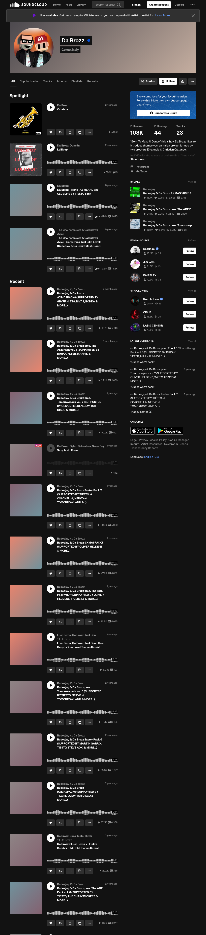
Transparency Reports (144, 448)
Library (81, 4)
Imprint (134, 444)
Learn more (144, 104)
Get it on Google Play (169, 431)
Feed (69, 4)
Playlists (76, 81)
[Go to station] (148, 81)
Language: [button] (144, 457)
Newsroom (171, 444)
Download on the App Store (142, 431)
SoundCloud (28, 4)
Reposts (92, 81)
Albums (62, 81)
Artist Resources (151, 444)
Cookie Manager (178, 440)
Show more (137, 159)
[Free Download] (96, 216)
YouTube (138, 171)
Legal (133, 440)
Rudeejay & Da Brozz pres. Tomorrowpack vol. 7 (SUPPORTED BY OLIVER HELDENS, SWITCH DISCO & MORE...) (154, 375)
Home (57, 4)
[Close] (193, 15)
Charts (184, 444)
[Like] (51, 132)
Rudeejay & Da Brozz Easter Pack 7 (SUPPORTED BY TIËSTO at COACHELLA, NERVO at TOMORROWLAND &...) (154, 400)
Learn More (162, 15)
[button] (192, 4)
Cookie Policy (158, 440)
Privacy (143, 440)
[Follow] (168, 81)
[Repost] (60, 132)
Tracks (47, 81)
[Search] (108, 4)
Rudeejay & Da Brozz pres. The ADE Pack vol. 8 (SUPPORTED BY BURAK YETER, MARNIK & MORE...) (154, 352)
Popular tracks (29, 81)
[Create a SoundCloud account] (159, 4)
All (13, 81)
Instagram (139, 166)
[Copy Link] (80, 132)
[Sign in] (136, 4)
